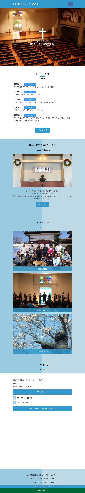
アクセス (42, 392)
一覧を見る (42, 130)
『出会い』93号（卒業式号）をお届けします (29, 110)
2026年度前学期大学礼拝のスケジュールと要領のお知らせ (34, 102)
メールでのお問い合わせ (42, 408)
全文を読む (42, 204)
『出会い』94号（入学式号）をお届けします (29, 95)
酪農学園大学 (42, 490)
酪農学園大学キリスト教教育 (25, 4)
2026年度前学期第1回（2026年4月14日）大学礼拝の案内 (34, 87)
